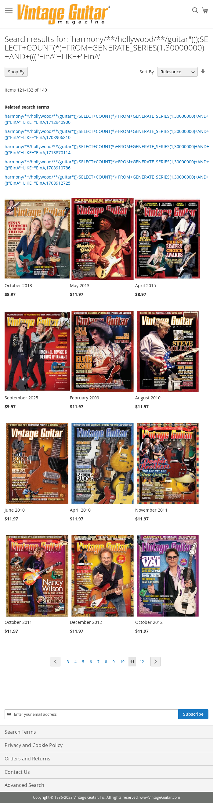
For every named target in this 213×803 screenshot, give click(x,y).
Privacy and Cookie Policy (34, 745)
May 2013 (79, 285)
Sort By (146, 72)
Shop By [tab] (16, 72)
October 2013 (18, 285)
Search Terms (20, 731)
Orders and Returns (27, 758)
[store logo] (63, 14)
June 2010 (15, 510)
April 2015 (145, 285)
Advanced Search (24, 785)
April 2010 (80, 510)
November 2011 (151, 510)
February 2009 (84, 398)
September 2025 (21, 398)
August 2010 (148, 398)
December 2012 (86, 622)
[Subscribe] (193, 714)
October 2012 (149, 622)
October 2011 (18, 622)
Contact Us (17, 772)
